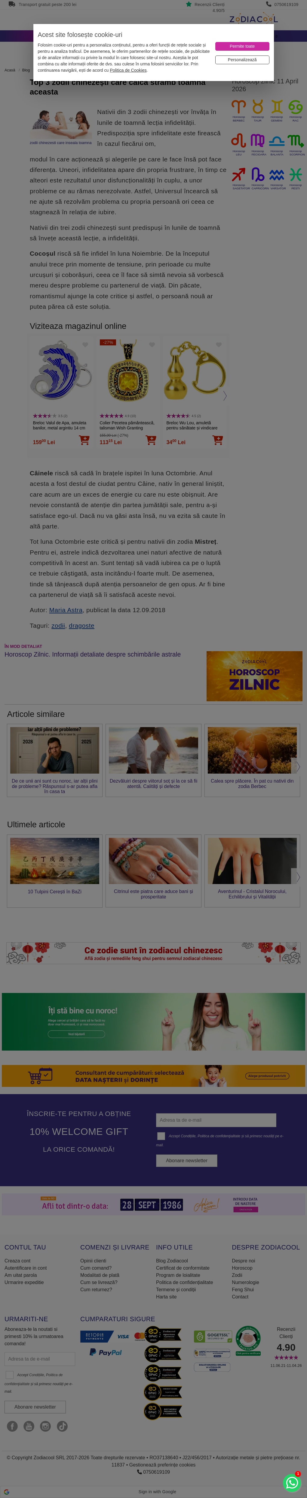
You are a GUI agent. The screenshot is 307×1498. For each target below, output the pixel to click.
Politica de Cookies (128, 70)
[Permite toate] (242, 46)
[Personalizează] (242, 60)
